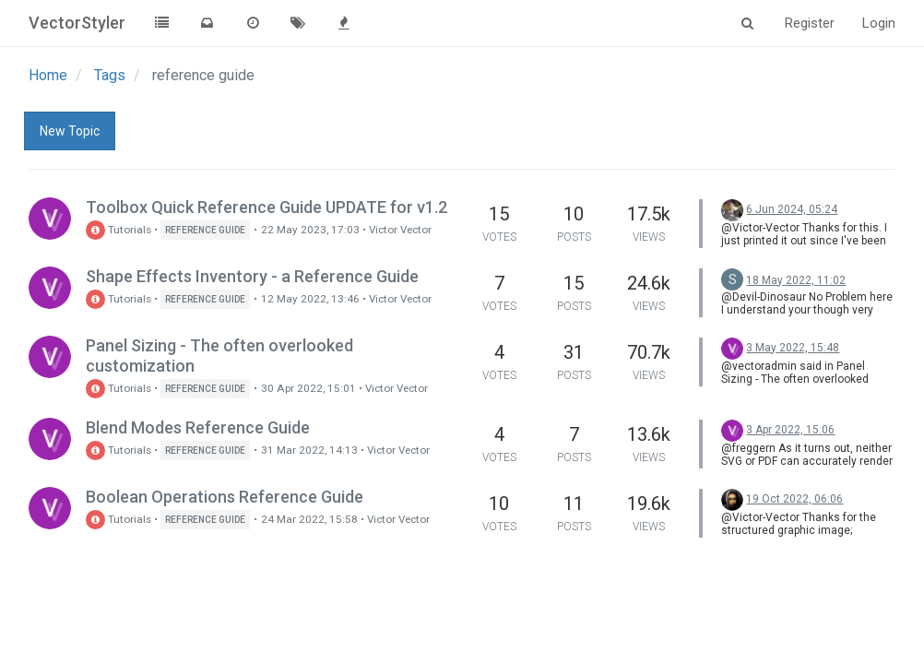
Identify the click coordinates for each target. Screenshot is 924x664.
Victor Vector (400, 229)
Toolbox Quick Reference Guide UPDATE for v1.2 (266, 207)
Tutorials (118, 229)
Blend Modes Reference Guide (198, 427)
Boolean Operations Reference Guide (224, 496)
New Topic (70, 131)
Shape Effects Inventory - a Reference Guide (252, 276)
